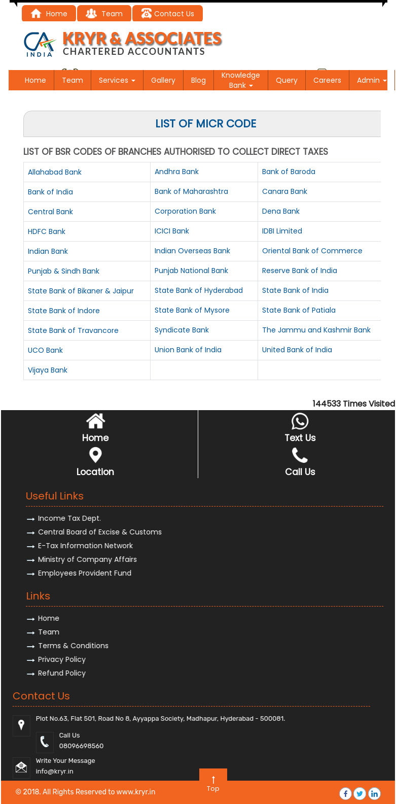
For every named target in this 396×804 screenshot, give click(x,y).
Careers (327, 80)
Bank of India (50, 192)
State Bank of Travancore (73, 330)
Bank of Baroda (288, 171)
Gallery (163, 80)
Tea (100, 14)
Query (287, 80)
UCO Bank (45, 350)
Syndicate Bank (182, 330)
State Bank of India (295, 290)
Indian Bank (48, 251)
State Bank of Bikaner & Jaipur (81, 291)
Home (48, 14)
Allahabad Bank (55, 172)
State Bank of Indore (64, 311)
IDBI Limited (282, 231)
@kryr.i (356, 771)
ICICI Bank (172, 231)
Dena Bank (281, 211)
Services (117, 80)
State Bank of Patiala (299, 310)
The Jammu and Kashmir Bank (316, 330)
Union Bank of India (188, 350)
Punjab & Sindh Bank (63, 271)
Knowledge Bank (241, 80)
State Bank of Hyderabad (199, 290)
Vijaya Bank (47, 370)
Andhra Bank (177, 171)
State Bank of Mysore (192, 310)
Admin (372, 80)
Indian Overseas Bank (192, 251)
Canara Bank (284, 191)
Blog (198, 80)
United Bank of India (297, 350)
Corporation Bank (185, 211)
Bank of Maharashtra (191, 191)
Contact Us (167, 14)
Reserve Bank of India (299, 270)
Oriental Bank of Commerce (312, 251)
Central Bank (50, 212)
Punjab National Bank (191, 270)
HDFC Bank (46, 231)
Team (72, 80)
